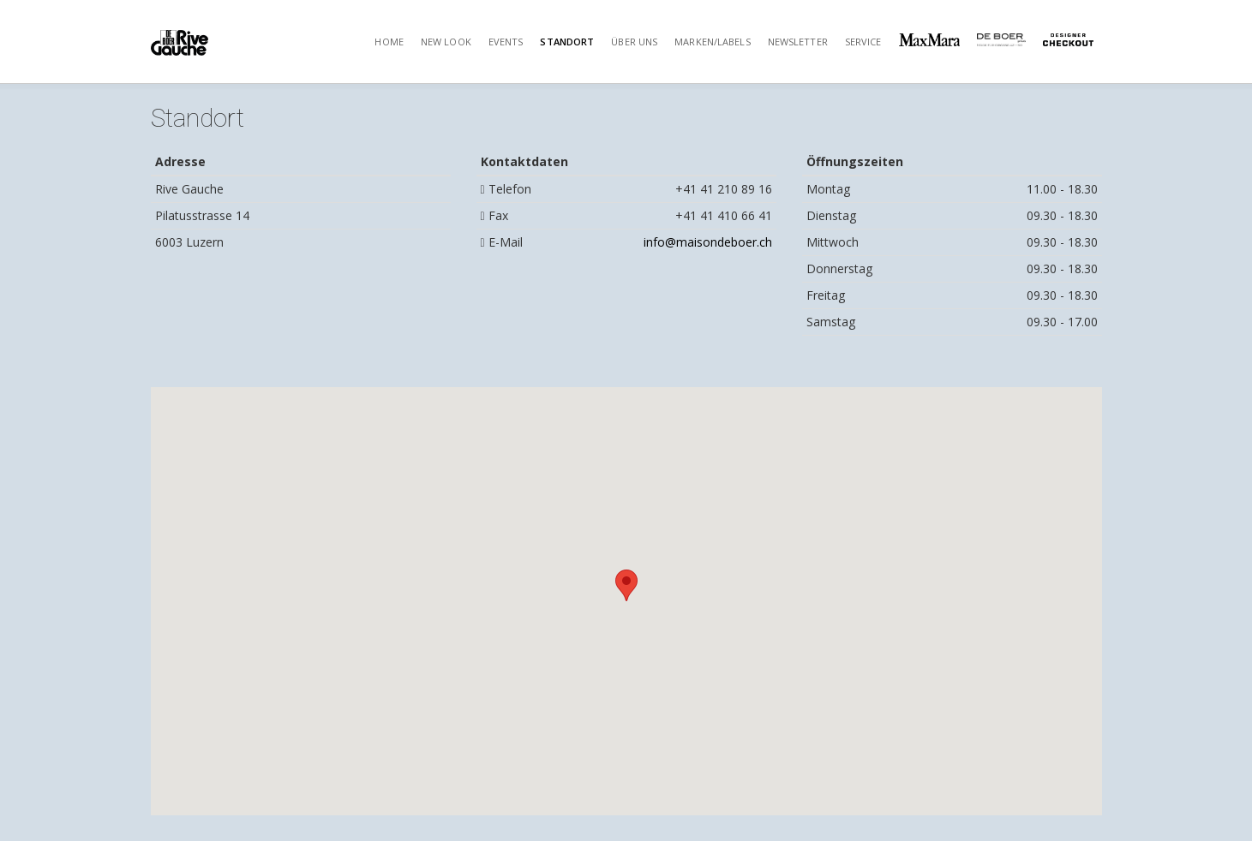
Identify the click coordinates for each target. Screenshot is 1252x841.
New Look (446, 41)
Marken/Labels (712, 41)
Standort (567, 41)
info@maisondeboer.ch (708, 242)
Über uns (634, 41)
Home (388, 41)
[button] (626, 585)
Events (506, 41)
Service (863, 41)
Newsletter (798, 41)
